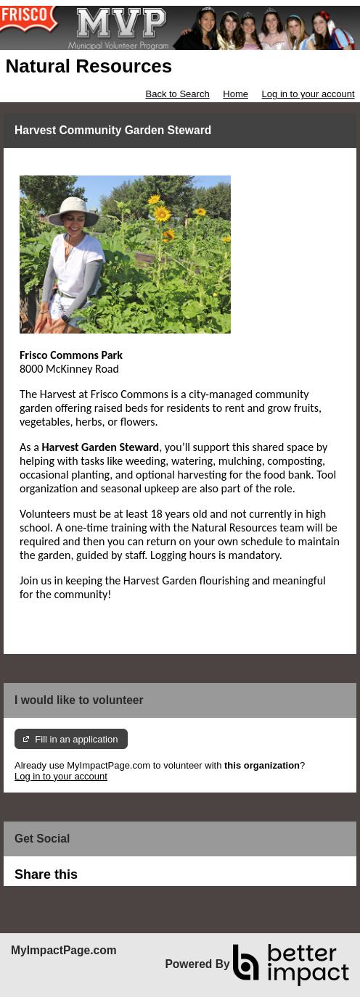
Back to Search (177, 93)
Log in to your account (308, 93)
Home (235, 93)
